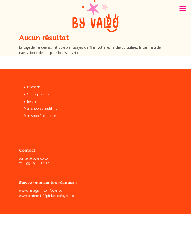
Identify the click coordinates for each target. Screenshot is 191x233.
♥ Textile (30, 101)
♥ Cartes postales (36, 94)
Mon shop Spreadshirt (40, 108)
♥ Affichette (32, 87)
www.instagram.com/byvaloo (40, 190)
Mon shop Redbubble (40, 115)
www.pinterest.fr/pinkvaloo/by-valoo (46, 196)
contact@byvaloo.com (35, 158)
